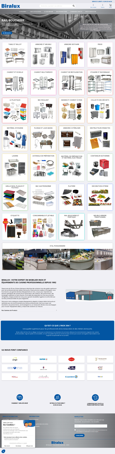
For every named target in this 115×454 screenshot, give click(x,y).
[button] (7, 33)
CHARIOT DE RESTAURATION (71, 72)
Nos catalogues (35, 11)
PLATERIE (71, 186)
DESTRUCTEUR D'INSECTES (100, 128)
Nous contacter (90, 11)
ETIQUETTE (15, 215)
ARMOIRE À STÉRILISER (71, 128)
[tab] (29, 310)
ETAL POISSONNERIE (57, 246)
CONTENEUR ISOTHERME (100, 156)
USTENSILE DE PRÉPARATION (43, 156)
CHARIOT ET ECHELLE (15, 72)
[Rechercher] (57, 6)
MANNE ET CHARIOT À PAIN (71, 100)
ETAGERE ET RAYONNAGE (100, 72)
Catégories (23, 11)
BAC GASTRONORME (43, 186)
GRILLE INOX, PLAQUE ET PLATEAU (15, 187)
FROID (100, 44)
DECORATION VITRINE (100, 186)
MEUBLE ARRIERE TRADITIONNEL (100, 216)
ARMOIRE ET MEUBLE (43, 44)
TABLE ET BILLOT (15, 44)
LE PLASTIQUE (15, 100)
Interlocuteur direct (57, 403)
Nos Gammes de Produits (9, 310)
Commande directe (76, 11)
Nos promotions (61, 11)
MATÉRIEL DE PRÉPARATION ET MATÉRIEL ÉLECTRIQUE (71, 157)
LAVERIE (15, 156)
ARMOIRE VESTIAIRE (71, 44)
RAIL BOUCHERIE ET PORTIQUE (71, 216)
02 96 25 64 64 (108, 1)
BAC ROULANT (43, 100)
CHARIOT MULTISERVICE (43, 72)
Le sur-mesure (48, 11)
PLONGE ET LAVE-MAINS (43, 128)
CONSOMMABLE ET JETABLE (43, 215)
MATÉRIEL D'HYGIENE (15, 128)
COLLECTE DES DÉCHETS (100, 100)
